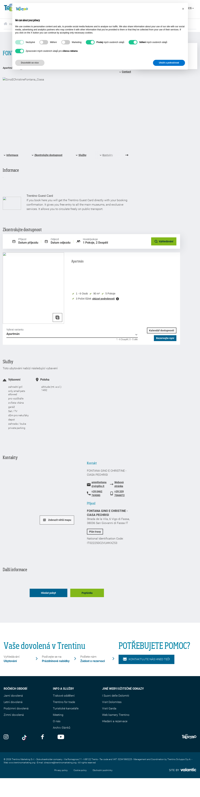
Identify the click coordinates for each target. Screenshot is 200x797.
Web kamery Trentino (115, 715)
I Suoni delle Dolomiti (115, 695)
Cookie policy (80, 770)
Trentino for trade (64, 702)
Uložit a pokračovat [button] (169, 62)
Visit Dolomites (112, 702)
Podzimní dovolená (16, 708)
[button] (183, 9)
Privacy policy (61, 770)
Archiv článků (61, 727)
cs (191, 8)
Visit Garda (109, 708)
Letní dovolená (13, 702)
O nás (56, 721)
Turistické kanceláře (65, 708)
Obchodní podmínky (103, 770)
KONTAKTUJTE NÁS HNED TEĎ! (146, 659)
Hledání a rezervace (114, 721)
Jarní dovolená (13, 695)
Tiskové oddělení (64, 695)
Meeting (58, 715)
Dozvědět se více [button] (30, 62)
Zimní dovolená (14, 715)
